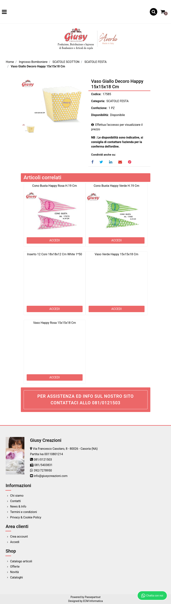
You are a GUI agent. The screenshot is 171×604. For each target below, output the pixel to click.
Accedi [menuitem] (14, 542)
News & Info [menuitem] (18, 506)
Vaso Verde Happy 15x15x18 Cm (116, 254)
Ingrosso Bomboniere (33, 62)
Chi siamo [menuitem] (16, 495)
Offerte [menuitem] (15, 566)
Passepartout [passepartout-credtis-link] (93, 597)
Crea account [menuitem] (19, 536)
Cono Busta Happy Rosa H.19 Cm (54, 186)
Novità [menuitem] (14, 572)
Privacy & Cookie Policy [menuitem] (25, 517)
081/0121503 (43, 459)
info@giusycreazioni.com (50, 476)
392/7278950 (43, 470)
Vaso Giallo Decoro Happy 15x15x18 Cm (38, 66)
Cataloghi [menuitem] (16, 577)
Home (10, 62)
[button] (52, 100)
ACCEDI (54, 240)
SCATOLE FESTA (95, 62)
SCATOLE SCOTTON (66, 62)
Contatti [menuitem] (15, 501)
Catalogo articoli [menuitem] (21, 561)
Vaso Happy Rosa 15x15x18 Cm (54, 323)
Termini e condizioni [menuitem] (23, 512)
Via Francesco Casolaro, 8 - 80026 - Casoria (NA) (65, 448)
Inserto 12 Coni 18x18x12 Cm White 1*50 (54, 254)
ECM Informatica (93, 600)
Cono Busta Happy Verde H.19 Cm (116, 186)
